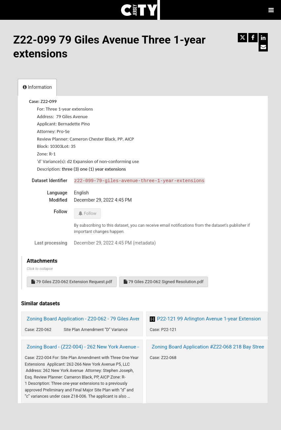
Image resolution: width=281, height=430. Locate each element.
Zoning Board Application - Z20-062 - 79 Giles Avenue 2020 (93, 319)
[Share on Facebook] (253, 37)
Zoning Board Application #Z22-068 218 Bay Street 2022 (215, 347)
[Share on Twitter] (242, 37)
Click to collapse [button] (40, 269)
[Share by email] (263, 46)
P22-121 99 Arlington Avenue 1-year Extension (209, 319)
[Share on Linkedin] (263, 37)
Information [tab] (37, 87)
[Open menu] (271, 10)
